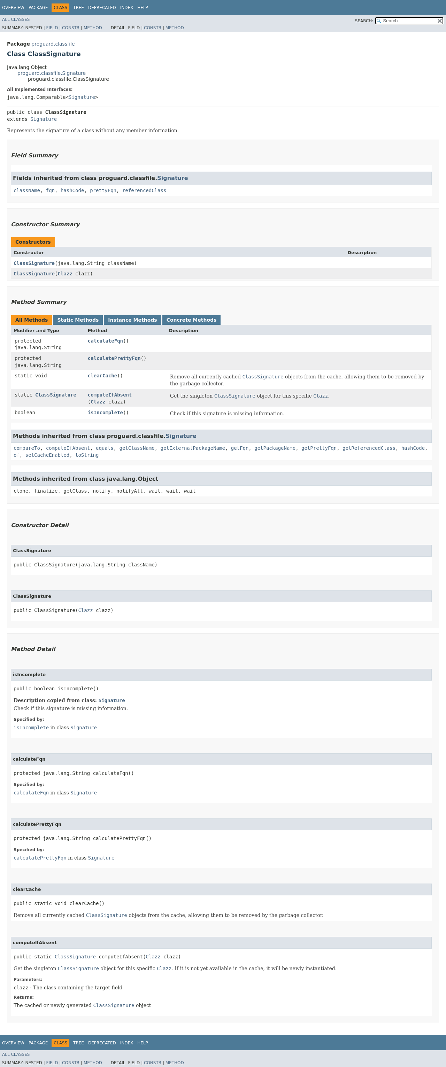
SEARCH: (364, 20)
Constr (70, 27)
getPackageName (274, 448)
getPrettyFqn (319, 448)
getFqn (240, 448)
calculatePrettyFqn (114, 358)
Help (142, 7)
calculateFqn (105, 341)
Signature (82, 97)
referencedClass (144, 190)
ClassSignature (34, 263)
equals (105, 448)
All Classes (16, 19)
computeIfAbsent (110, 395)
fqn (50, 190)
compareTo (27, 448)
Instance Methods (132, 320)
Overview (13, 7)
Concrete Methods (192, 320)
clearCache (102, 375)
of (17, 455)
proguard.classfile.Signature (51, 73)
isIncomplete (105, 412)
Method (93, 27)
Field (52, 27)
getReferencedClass (369, 448)
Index (126, 7)
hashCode (72, 190)
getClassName (136, 448)
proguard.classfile (53, 44)
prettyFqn (103, 190)
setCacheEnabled (47, 455)
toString (87, 455)
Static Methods (78, 320)
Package (38, 7)
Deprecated (102, 7)
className (27, 190)
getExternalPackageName (192, 448)
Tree (78, 7)
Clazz (64, 273)
